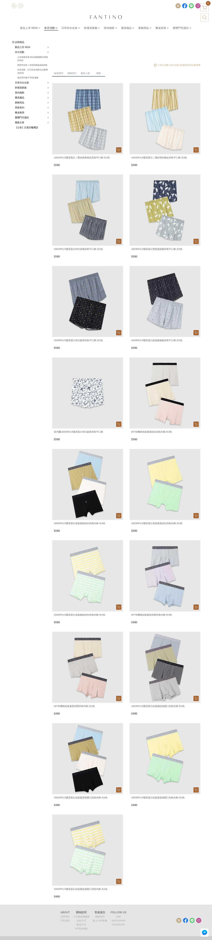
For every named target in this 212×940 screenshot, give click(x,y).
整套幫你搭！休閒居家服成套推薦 (32, 65)
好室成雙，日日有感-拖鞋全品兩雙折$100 (32, 71)
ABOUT (65, 912)
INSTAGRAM (118, 920)
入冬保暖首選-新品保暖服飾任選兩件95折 (32, 59)
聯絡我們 (100, 916)
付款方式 (81, 920)
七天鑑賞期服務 (81, 916)
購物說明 (81, 912)
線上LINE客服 (100, 920)
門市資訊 (65, 920)
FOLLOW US (118, 912)
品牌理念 (65, 916)
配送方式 (81, 924)
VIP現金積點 (81, 928)
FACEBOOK (118, 924)
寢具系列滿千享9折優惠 (27, 78)
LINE (118, 916)
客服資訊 (100, 912)
